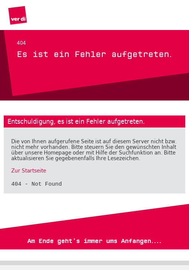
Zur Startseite (28, 170)
